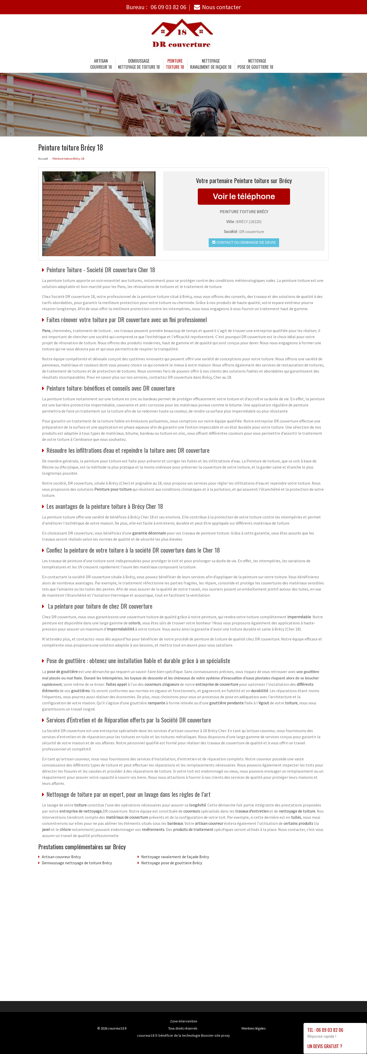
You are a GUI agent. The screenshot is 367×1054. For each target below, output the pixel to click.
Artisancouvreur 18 (101, 64)
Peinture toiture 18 (175, 64)
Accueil (43, 158)
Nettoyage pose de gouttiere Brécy (171, 862)
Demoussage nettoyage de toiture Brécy (77, 862)
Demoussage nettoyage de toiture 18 (139, 64)
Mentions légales (254, 1028)
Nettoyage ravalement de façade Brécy (175, 856)
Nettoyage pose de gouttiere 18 (255, 64)
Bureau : (156, 7)
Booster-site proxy (215, 1035)
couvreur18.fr (117, 1028)
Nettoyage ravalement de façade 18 (210, 64)
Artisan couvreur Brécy (61, 856)
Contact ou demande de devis (244, 242)
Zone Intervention (183, 1021)
